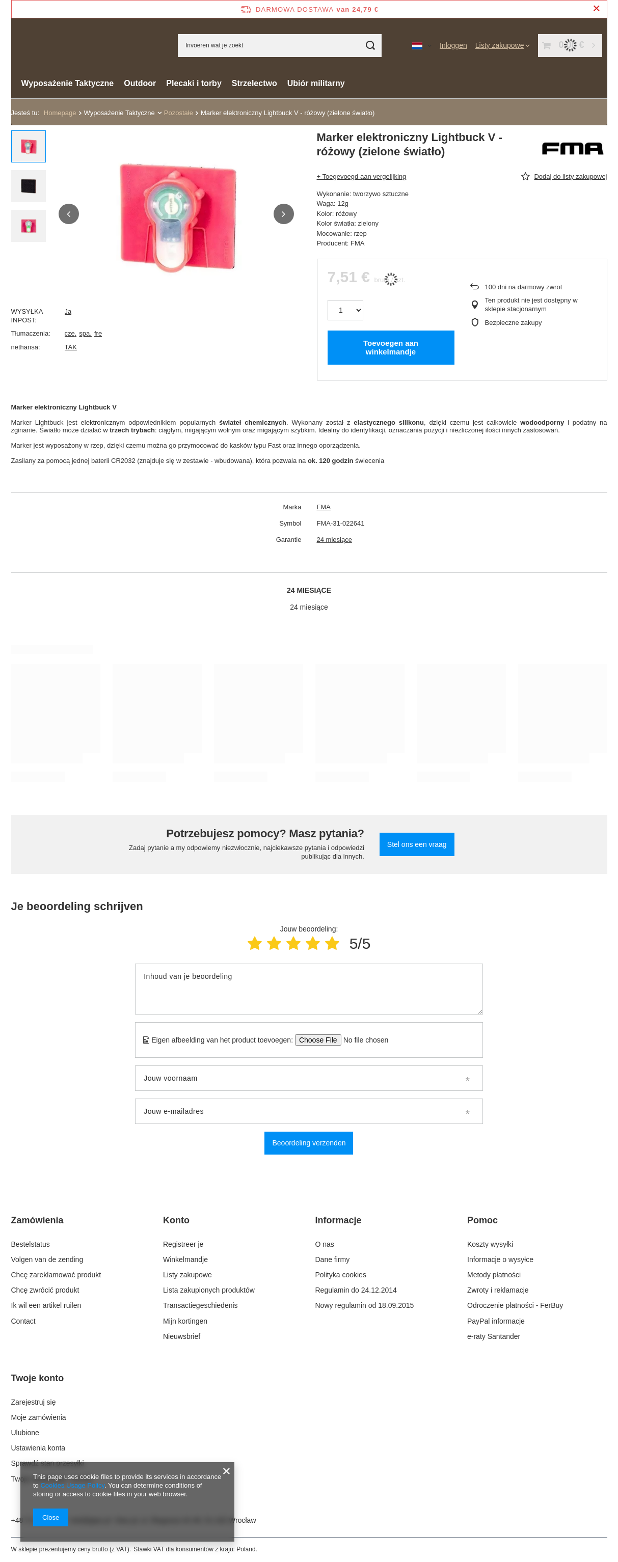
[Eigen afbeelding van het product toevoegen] (362, 1040)
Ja (68, 311)
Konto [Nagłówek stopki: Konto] (176, 1220)
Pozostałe (178, 113)
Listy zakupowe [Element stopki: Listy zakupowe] (187, 1275)
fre (98, 333)
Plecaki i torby (194, 83)
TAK (71, 347)
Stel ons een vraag (417, 844)
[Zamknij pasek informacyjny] (596, 9)
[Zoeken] (370, 45)
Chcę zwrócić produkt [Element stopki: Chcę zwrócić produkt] (45, 1290)
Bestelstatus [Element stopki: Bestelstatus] (30, 1244)
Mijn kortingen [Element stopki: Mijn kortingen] (185, 1321)
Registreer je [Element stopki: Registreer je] (183, 1244)
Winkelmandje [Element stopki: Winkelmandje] (185, 1259)
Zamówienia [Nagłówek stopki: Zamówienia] (37, 1220)
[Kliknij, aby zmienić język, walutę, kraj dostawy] (422, 45)
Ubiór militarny (316, 83)
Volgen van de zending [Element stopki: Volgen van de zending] (47, 1259)
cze (70, 333)
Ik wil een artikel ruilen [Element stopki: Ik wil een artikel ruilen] (46, 1305)
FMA (324, 507)
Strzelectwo (254, 83)
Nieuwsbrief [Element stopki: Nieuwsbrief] (181, 1336)
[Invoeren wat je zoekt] (280, 45)
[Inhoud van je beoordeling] (308, 989)
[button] (69, 214)
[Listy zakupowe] (502, 45)
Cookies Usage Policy (72, 1485)
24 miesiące (334, 539)
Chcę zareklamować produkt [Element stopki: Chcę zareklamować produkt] (56, 1275)
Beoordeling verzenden (308, 1143)
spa (84, 333)
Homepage (60, 113)
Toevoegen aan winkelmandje (390, 347)
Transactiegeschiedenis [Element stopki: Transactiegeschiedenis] (200, 1305)
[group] (176, 213)
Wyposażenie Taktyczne (67, 83)
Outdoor (140, 83)
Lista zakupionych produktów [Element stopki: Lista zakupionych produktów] (209, 1290)
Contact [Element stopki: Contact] (23, 1321)
